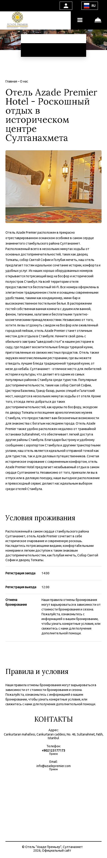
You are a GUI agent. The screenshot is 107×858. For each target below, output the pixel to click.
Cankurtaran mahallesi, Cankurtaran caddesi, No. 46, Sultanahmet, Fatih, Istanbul (53, 736)
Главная (11, 81)
